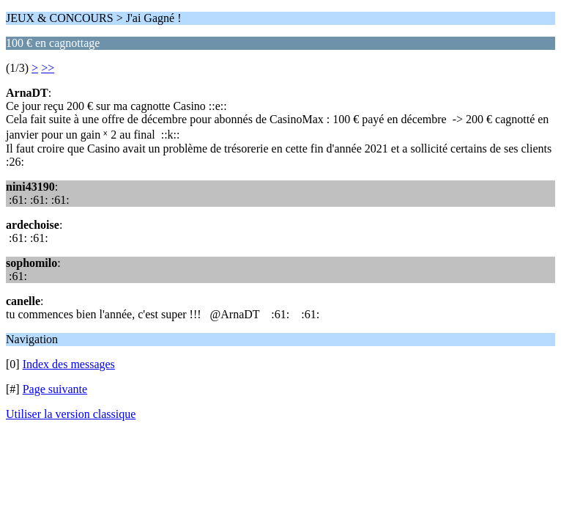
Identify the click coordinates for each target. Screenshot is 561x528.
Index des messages (69, 364)
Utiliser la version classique (70, 414)
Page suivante (55, 389)
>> (47, 68)
